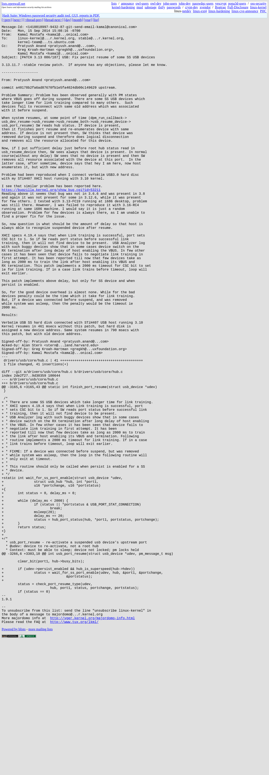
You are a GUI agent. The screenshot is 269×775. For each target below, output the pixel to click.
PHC (263, 11)
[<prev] (7, 20)
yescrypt (221, 3)
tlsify (161, 7)
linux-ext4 (200, 11)
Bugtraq (220, 7)
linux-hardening (219, 11)
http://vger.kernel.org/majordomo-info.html (92, 750)
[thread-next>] (53, 20)
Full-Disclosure (237, 7)
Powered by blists (14, 762)
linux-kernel (258, 7)
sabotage (151, 7)
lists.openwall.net (13, 3)
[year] (88, 20)
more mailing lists (40, 762)
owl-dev (155, 3)
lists (114, 3)
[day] (67, 20)
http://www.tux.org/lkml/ (74, 754)
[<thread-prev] (33, 20)
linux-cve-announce (245, 11)
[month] (77, 20)
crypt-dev (191, 7)
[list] (96, 20)
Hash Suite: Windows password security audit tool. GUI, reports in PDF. (51, 15)
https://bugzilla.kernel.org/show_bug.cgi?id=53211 (51, 226)
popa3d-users (237, 3)
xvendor (205, 7)
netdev (186, 11)
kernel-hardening (123, 7)
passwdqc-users (202, 3)
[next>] (17, 20)
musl (139, 7)
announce (127, 3)
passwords (174, 7)
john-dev (185, 3)
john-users (170, 3)
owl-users (142, 3)
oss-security (258, 3)
